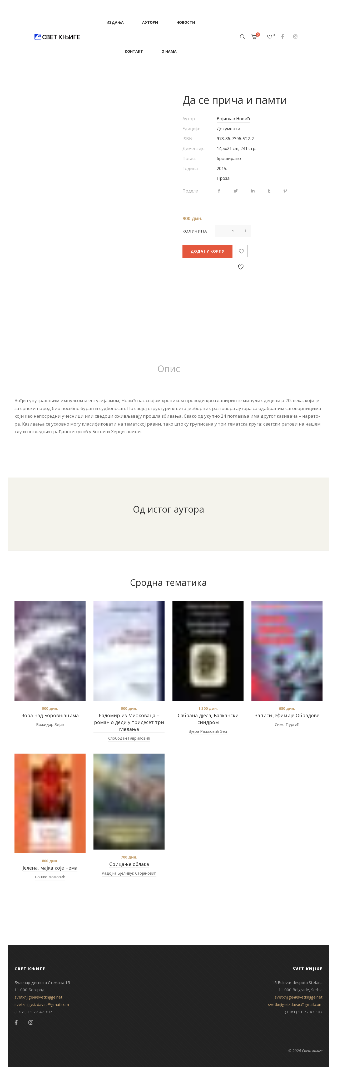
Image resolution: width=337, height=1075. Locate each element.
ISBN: (187, 139)
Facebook (282, 36)
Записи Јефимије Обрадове (287, 715)
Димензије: (193, 148)
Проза (223, 178)
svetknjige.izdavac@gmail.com (41, 1004)
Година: (190, 168)
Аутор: (189, 119)
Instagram (295, 36)
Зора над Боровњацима (50, 715)
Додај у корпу (207, 251)
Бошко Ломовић (50, 876)
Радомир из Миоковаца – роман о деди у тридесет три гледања (129, 722)
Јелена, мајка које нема (50, 868)
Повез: (189, 158)
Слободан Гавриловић (129, 738)
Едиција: (191, 129)
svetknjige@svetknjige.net (38, 997)
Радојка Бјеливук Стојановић (129, 873)
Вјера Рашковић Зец (208, 731)
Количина (194, 231)
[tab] (168, 368)
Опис (168, 369)
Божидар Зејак (50, 724)
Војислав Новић (233, 119)
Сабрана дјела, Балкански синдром (208, 718)
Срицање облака (129, 864)
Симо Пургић (287, 724)
